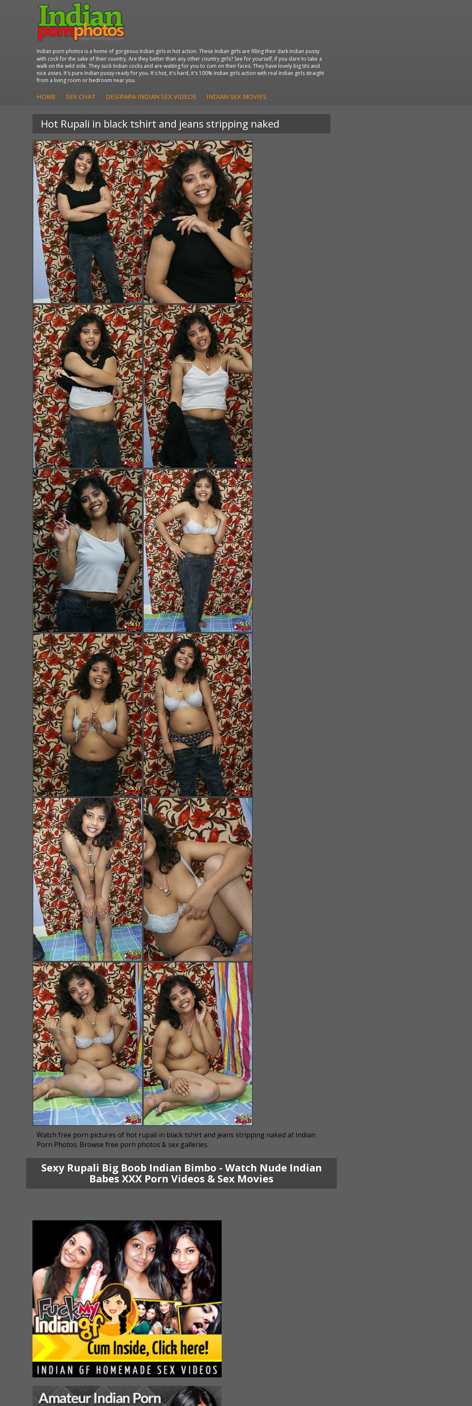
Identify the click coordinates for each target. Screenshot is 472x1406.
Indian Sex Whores (76, 1235)
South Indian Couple (78, 1193)
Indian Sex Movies (379, 52)
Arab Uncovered (343, 1202)
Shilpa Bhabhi (69, 1202)
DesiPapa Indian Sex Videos (293, 52)
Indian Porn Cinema (78, 1227)
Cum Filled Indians (210, 1244)
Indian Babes (338, 1193)
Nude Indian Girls (74, 1269)
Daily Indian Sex (342, 1244)
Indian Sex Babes (74, 1261)
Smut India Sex (341, 1261)
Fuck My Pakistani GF (215, 1202)
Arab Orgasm (204, 1227)
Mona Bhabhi (69, 1159)
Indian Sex (200, 1176)
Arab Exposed (204, 1168)
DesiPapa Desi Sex (211, 1185)
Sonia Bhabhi (69, 1168)
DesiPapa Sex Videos (349, 1159)
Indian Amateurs (343, 1185)
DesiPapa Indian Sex (213, 1159)
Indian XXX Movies (345, 1269)
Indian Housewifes (211, 1193)
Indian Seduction (73, 1244)
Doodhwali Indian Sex (350, 1235)
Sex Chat (223, 52)
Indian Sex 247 (205, 1261)
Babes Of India (206, 1235)
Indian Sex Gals (71, 1252)
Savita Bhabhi (69, 1185)
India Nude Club (207, 1252)
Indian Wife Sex (341, 1252)
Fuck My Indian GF (346, 1176)
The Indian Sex (341, 1227)
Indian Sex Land (207, 1269)
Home (188, 52)
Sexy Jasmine (69, 1176)
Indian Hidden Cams (348, 1168)
